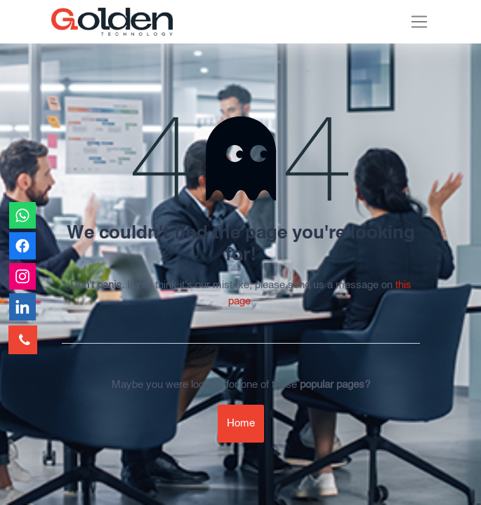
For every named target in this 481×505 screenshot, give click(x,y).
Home (241, 423)
